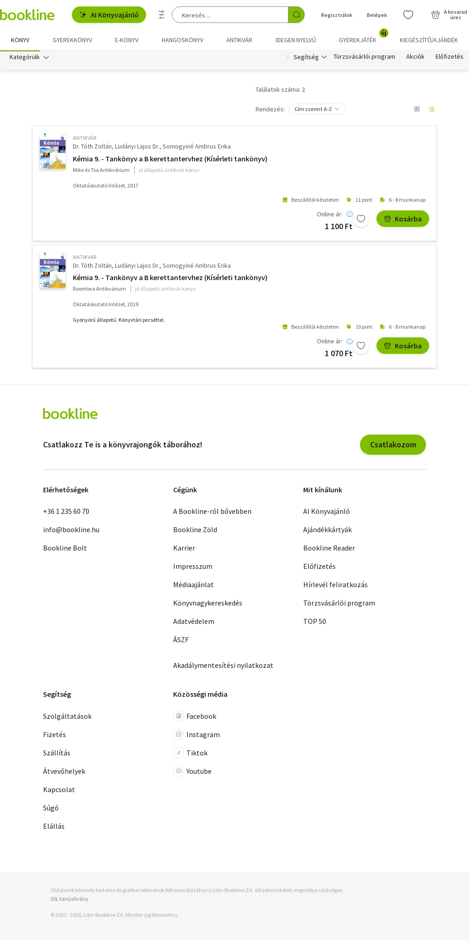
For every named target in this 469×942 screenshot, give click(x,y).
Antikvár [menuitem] (239, 40)
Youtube (192, 772)
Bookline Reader (329, 549)
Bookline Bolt (65, 549)
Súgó (51, 809)
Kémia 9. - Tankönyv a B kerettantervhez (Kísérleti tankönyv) (170, 160)
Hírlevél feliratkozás (335, 586)
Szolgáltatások (67, 717)
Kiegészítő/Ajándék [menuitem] (429, 40)
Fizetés (54, 736)
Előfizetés (450, 58)
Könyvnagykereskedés (207, 604)
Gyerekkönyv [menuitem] (72, 40)
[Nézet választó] (416, 110)
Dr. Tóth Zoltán (92, 148)
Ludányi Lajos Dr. (137, 148)
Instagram (196, 736)
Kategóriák (25, 59)
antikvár (84, 139)
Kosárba (403, 220)
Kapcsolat (59, 791)
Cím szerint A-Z (313, 110)
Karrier (184, 549)
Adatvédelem (193, 623)
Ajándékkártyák (327, 531)
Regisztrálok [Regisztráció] (336, 14)
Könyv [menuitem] (20, 40)
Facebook (194, 717)
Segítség (306, 59)
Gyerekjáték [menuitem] (363, 36)
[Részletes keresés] (161, 14)
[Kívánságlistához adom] (361, 220)
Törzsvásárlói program (364, 58)
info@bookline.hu (71, 531)
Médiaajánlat (193, 586)
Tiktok (190, 754)
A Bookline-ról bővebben (212, 513)
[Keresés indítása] (296, 14)
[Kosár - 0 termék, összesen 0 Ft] (449, 14)
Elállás (54, 827)
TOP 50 (314, 623)
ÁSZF (181, 641)
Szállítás (57, 754)
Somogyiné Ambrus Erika (197, 148)
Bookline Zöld (195, 531)
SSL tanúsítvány (69, 900)
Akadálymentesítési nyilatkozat (223, 667)
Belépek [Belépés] (377, 14)
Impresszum (193, 568)
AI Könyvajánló (109, 14)
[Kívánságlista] (408, 15)
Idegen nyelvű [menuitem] (296, 40)
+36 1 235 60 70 (66, 513)
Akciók (415, 58)
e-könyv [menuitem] (126, 40)
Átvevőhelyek (64, 772)
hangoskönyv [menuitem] (182, 40)
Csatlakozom (393, 446)
